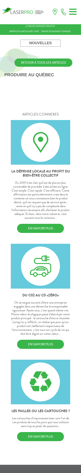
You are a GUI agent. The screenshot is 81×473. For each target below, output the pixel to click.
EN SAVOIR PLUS (40, 228)
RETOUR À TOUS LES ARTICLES (43, 62)
